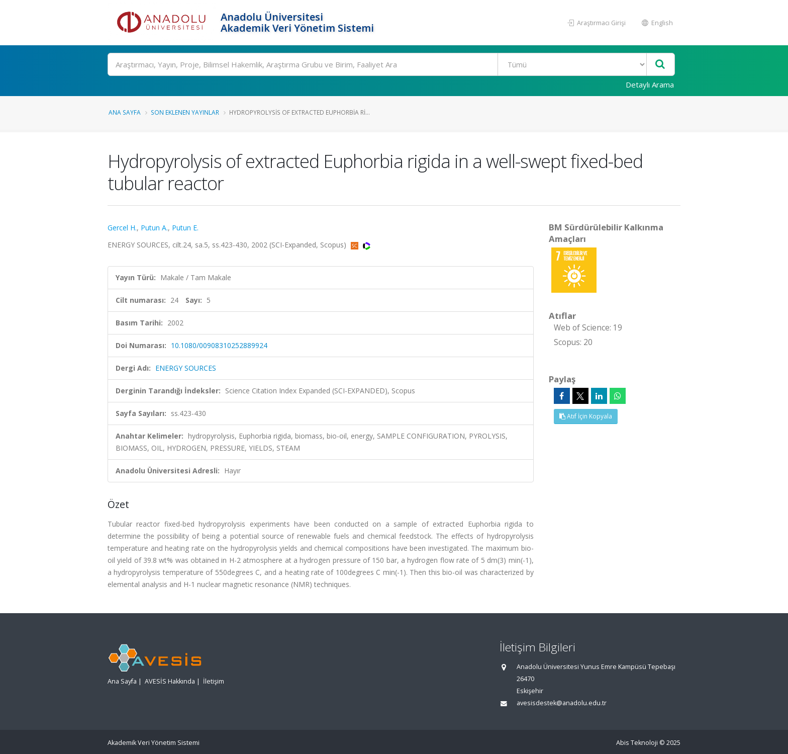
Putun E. (185, 227)
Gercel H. (122, 227)
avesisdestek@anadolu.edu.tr (562, 703)
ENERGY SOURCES (185, 368)
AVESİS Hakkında (170, 681)
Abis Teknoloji (637, 742)
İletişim (213, 681)
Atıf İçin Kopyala (585, 416)
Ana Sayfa (125, 112)
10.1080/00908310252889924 (219, 345)
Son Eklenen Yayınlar (185, 112)
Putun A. (154, 227)
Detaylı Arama (650, 84)
